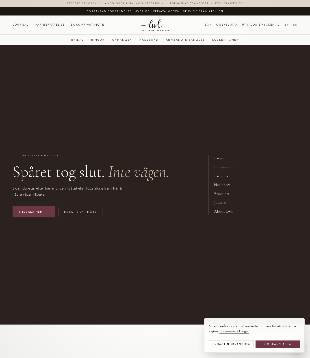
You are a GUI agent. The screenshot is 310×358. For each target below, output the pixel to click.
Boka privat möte (87, 25)
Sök (208, 25)
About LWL (226, 211)
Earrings (223, 176)
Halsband (149, 40)
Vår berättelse (50, 25)
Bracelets (224, 194)
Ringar (98, 40)
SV (287, 24)
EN (295, 24)
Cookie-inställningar (234, 331)
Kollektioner (225, 40)
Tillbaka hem (34, 212)
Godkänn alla (277, 344)
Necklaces (224, 185)
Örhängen (122, 40)
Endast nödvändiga (231, 344)
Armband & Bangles (185, 40)
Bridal (77, 40)
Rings (221, 158)
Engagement (227, 167)
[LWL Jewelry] (155, 25)
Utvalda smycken (261, 25)
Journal (21, 25)
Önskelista (226, 25)
